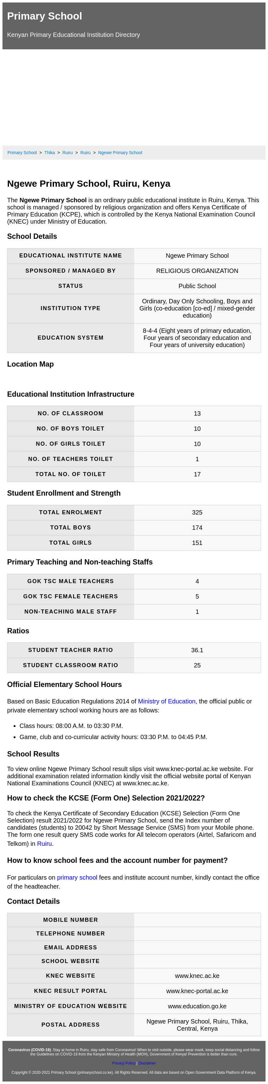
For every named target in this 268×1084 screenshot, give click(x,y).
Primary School (44, 16)
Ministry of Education (167, 701)
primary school (77, 877)
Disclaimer (147, 1063)
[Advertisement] (134, 95)
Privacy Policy (123, 1063)
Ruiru (44, 843)
